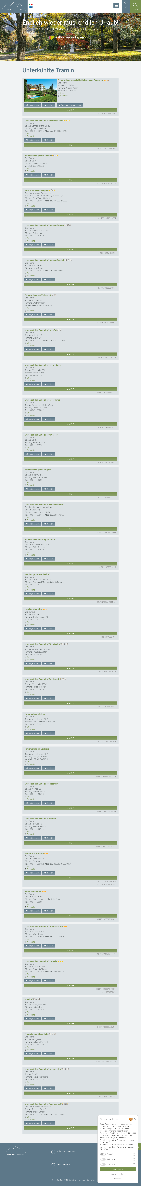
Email (61, 93)
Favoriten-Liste (63, 1164)
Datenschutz (91, 1180)
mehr (70, 110)
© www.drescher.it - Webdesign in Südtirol (65, 1180)
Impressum (82, 1180)
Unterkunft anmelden (66, 1151)
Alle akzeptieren (118, 1169)
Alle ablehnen (117, 1179)
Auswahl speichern (117, 1174)
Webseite (63, 95)
